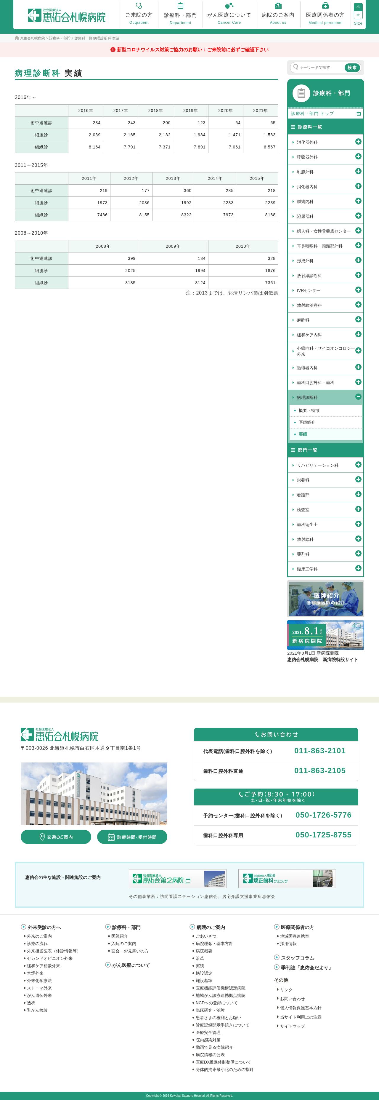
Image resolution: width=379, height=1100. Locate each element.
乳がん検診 (37, 1010)
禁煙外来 (35, 973)
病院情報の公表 (210, 1054)
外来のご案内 (39, 936)
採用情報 (288, 943)
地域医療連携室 (294, 936)
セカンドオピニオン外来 (50, 958)
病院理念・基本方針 (214, 943)
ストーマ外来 (39, 988)
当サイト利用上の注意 (301, 1017)
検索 (352, 67)
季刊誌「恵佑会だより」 (307, 967)
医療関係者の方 (297, 927)
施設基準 (204, 980)
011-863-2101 (320, 750)
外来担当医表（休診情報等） (54, 951)
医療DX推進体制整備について (223, 1062)
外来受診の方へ (44, 927)
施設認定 (204, 973)
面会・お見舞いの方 (130, 951)
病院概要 (204, 951)
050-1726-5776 (323, 814)
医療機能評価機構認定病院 (220, 988)
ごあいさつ (206, 936)
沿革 (200, 958)
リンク (286, 989)
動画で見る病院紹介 (214, 1047)
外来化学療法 (39, 980)
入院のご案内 (123, 943)
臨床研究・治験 (210, 1010)
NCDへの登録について (217, 1002)
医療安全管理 (208, 1032)
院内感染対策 (208, 1039)
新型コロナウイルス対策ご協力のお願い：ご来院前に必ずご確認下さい (193, 49)
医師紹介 (119, 936)
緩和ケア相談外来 (43, 965)
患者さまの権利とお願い (218, 1017)
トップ (341, 113)
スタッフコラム (297, 957)
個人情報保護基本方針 (301, 1007)
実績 (200, 965)
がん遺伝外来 (39, 995)
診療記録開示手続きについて (223, 1025)
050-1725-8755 (323, 834)
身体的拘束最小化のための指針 (225, 1069)
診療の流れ (37, 943)
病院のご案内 (211, 927)
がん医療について (131, 965)
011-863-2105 (320, 770)
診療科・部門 (126, 927)
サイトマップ (292, 1026)
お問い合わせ (292, 998)
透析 (31, 1002)
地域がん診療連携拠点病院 (220, 995)
